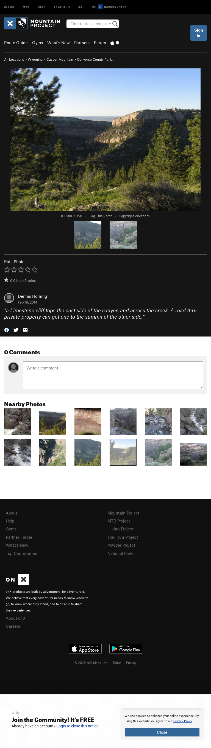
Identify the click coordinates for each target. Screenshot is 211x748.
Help (10, 520)
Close (162, 732)
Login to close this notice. (77, 726)
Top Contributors (21, 553)
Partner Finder (19, 537)
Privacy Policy (182, 721)
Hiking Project (120, 528)
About (11, 512)
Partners (82, 42)
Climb (9, 7)
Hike (42, 7)
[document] (162, 724)
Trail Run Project (122, 537)
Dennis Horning (32, 296)
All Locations (14, 59)
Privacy (131, 662)
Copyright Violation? (134, 216)
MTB (26, 7)
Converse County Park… (96, 59)
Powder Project (121, 545)
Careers (13, 626)
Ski (81, 7)
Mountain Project (123, 512)
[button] (6, 329)
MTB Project (118, 520)
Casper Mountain (59, 59)
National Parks (120, 553)
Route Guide (16, 42)
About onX (16, 618)
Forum (100, 42)
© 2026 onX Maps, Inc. (91, 662)
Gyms (37, 42)
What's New (58, 42)
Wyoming (35, 59)
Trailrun (62, 7)
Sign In (198, 32)
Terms (117, 662)
